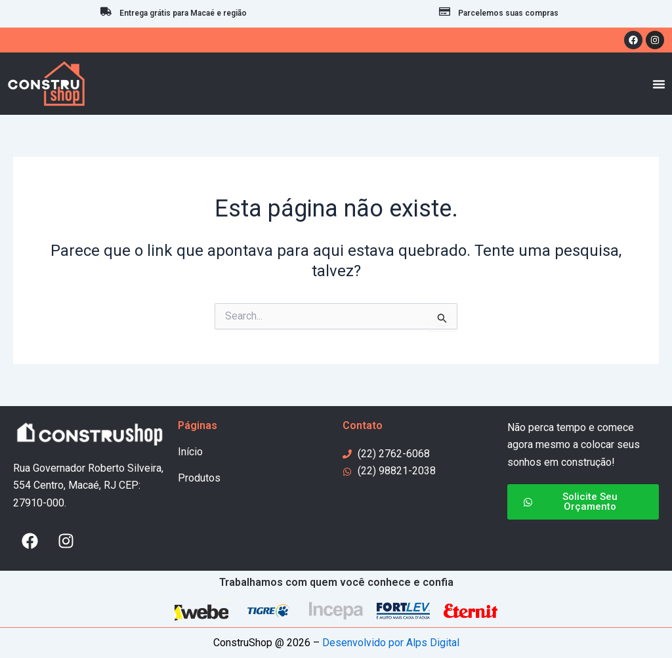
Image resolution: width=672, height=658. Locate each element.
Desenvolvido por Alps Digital (390, 642)
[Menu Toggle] (658, 84)
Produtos (199, 478)
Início (190, 451)
